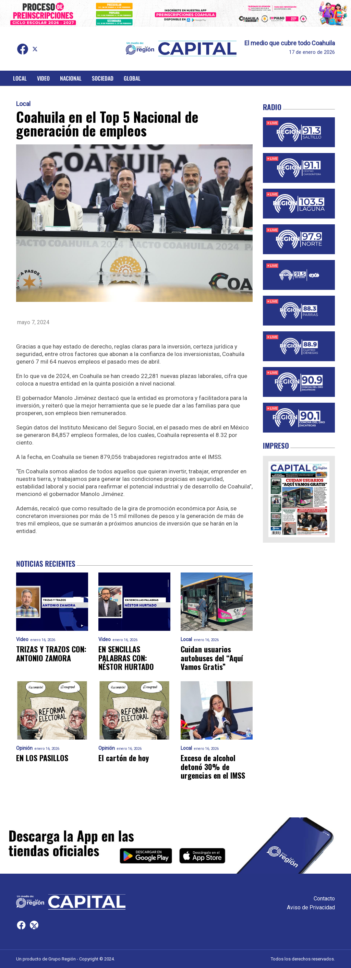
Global (132, 78)
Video (43, 78)
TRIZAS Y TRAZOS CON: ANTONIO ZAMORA (51, 653)
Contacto (324, 898)
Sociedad (102, 78)
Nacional (71, 78)
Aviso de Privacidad (311, 907)
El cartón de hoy (123, 758)
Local (20, 78)
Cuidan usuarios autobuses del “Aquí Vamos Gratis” (212, 658)
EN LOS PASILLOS (42, 758)
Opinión (24, 748)
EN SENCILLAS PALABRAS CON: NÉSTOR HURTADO (126, 658)
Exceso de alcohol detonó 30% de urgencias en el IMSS (213, 767)
